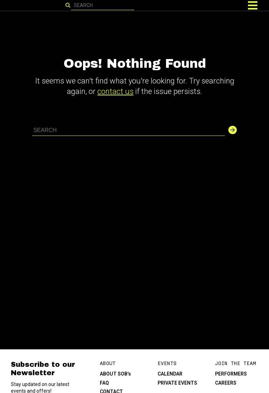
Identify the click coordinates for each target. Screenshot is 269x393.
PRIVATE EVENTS (177, 383)
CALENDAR (170, 374)
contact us (115, 91)
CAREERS (225, 383)
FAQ (104, 383)
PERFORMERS (231, 374)
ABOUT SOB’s (115, 374)
